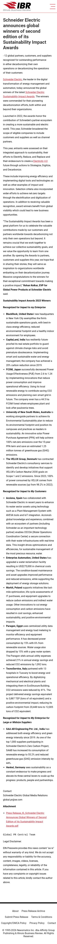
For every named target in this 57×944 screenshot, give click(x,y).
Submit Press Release (16, 917)
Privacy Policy (37, 923)
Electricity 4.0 (40, 161)
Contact (52, 923)
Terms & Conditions (41, 917)
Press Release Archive (33, 911)
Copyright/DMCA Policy (13, 923)
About (15, 911)
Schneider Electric (12, 79)
